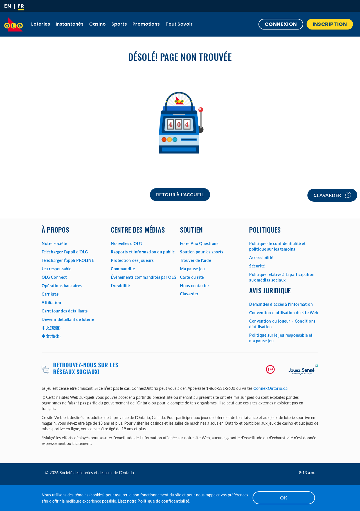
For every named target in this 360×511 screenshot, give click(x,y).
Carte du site (192, 277)
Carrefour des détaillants (65, 311)
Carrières (50, 294)
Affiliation (51, 302)
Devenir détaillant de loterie (68, 319)
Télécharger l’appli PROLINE (68, 260)
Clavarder (332, 195)
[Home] (180, 194)
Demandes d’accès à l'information (281, 304)
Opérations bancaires (62, 285)
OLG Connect (54, 277)
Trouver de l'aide (195, 260)
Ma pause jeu (192, 268)
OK (283, 497)
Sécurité (257, 266)
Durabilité (120, 285)
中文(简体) (51, 336)
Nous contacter (194, 285)
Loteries (40, 24)
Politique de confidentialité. (164, 501)
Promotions (146, 24)
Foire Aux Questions (199, 243)
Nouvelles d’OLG (126, 243)
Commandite (123, 268)
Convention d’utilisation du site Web (283, 312)
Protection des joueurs (132, 260)
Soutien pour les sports (201, 251)
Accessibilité (261, 257)
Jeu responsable (56, 268)
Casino (97, 24)
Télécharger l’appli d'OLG (65, 251)
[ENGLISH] (7, 6)
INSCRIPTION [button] (330, 24)
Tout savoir (178, 24)
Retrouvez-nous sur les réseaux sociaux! (85, 368)
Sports (119, 24)
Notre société (54, 243)
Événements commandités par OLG (144, 277)
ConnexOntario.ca (270, 388)
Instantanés (70, 24)
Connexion (281, 24)
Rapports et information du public (143, 251)
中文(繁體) (51, 327)
